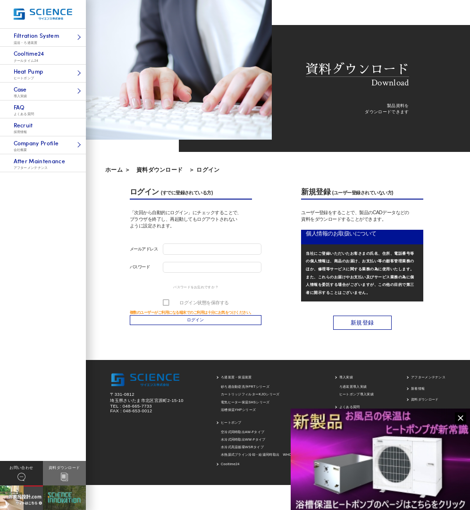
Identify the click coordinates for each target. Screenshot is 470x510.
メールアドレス (144, 249)
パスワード (140, 267)
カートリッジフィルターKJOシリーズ (250, 398)
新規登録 (362, 327)
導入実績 (346, 381)
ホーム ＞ (117, 170)
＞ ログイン (204, 170)
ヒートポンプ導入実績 (356, 398)
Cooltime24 (230, 468)
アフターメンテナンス (428, 381)
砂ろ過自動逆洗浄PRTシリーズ (245, 391)
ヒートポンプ (231, 426)
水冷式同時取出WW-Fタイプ (243, 443)
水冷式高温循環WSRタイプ (242, 451)
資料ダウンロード (159, 170)
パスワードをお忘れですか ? (195, 287)
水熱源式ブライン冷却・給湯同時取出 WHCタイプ (261, 459)
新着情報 (418, 392)
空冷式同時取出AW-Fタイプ (243, 436)
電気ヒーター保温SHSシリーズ (245, 406)
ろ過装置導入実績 (353, 391)
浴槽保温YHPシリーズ (238, 413)
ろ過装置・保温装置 (236, 381)
